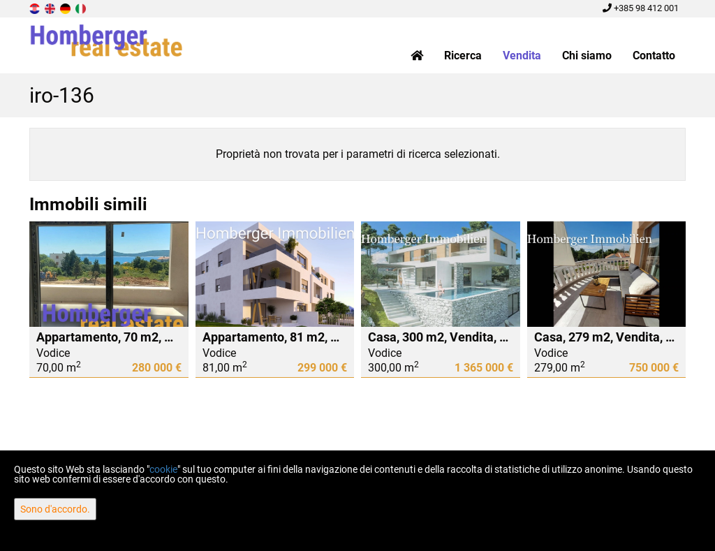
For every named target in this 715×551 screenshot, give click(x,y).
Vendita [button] (522, 55)
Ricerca (463, 55)
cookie (163, 469)
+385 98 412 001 (641, 8)
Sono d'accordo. (55, 509)
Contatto (654, 55)
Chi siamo (587, 55)
